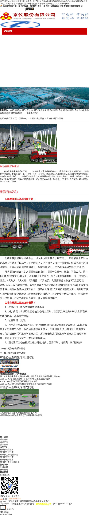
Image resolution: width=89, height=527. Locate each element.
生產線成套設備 (37, 118)
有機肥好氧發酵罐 (38, 110)
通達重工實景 (32, 113)
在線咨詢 (7, 509)
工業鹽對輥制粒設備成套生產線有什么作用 (18, 413)
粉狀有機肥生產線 (70, 110)
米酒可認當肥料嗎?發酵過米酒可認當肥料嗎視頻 (31, 384)
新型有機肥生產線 (16, 113)
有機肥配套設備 (6, 459)
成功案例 (8, 51)
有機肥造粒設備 (6, 449)
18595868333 (14, 499)
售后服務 (8, 64)
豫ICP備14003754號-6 (62, 504)
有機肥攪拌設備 (6, 457)
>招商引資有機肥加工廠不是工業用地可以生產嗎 (21, 415)
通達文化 (4, 442)
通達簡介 (4, 439)
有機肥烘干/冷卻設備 (9, 454)
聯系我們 (8, 83)
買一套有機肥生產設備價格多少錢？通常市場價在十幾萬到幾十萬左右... (30, 376)
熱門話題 (8, 77)
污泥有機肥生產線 (54, 110)
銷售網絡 (8, 70)
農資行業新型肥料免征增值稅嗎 (23, 381)
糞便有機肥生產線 (17, 348)
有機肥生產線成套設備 (9, 462)
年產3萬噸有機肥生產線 (20, 110)
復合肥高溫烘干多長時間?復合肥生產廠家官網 (30, 379)
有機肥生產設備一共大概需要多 (13, 374)
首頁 (14, 118)
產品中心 (8, 44)
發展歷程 (4, 444)
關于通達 (8, 38)
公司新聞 (4, 467)
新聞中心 (8, 57)
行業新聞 (4, 470)
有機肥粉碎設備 (6, 452)
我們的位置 (5, 475)
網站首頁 (8, 31)
